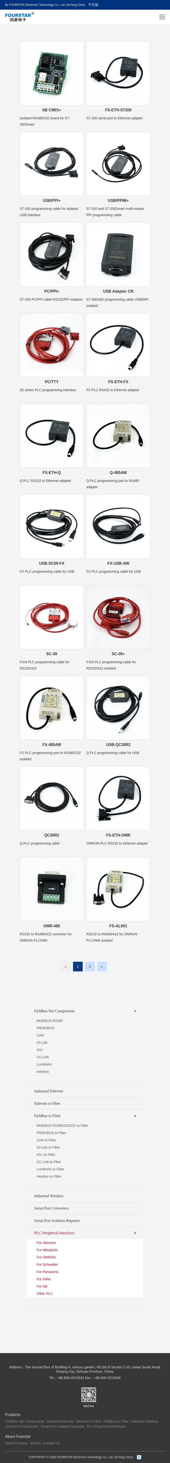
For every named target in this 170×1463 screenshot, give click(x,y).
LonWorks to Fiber (50, 1169)
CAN (40, 1035)
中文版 (93, 5)
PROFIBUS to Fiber (52, 1133)
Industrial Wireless (144, 1421)
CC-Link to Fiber (49, 1162)
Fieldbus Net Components (24, 1421)
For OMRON (46, 1257)
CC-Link (43, 1057)
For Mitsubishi (47, 1250)
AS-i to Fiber (46, 1155)
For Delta (44, 1279)
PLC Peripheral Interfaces (106, 1426)
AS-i (40, 1050)
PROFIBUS (45, 1028)
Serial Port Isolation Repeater (63, 1426)
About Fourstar (18, 1436)
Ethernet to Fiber (88, 1421)
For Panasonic (48, 1272)
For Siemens (46, 1243)
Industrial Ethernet (60, 1421)
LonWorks (44, 1064)
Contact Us (51, 1443)
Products (12, 1415)
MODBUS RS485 (50, 1021)
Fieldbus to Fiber (116, 1421)
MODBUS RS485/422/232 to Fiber (63, 1126)
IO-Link (42, 1042)
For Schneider (47, 1264)
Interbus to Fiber (49, 1176)
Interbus (43, 1072)
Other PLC (45, 1293)
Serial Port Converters (21, 1426)
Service (35, 1443)
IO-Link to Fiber (48, 1147)
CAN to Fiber (46, 1140)
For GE (42, 1286)
